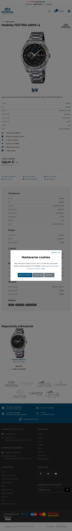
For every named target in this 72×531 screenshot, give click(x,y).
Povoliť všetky (25, 275)
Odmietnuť (38, 275)
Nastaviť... (49, 275)
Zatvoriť (55, 252)
